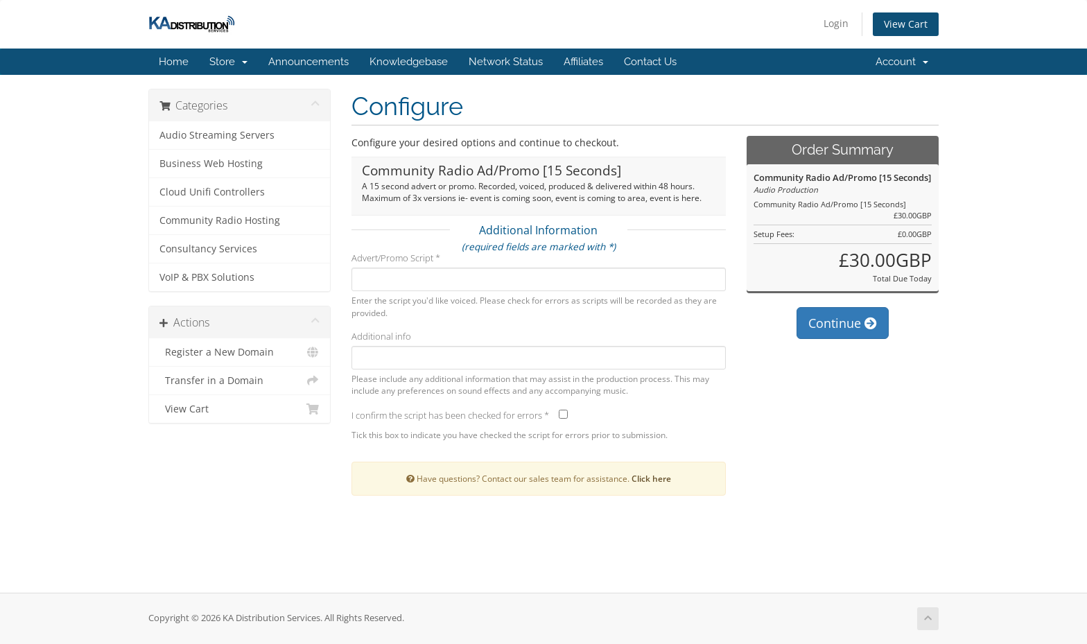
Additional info (381, 336)
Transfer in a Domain (239, 380)
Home (174, 61)
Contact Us (650, 61)
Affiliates (583, 61)
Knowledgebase (408, 61)
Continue (842, 323)
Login (836, 23)
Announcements (308, 61)
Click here (651, 478)
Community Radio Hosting (219, 220)
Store (228, 61)
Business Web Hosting (211, 163)
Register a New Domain (239, 352)
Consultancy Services (208, 249)
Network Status (506, 61)
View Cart (906, 24)
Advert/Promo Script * (395, 258)
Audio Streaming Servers (217, 135)
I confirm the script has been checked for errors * (450, 415)
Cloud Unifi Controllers (212, 192)
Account (902, 61)
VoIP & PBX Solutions (206, 277)
